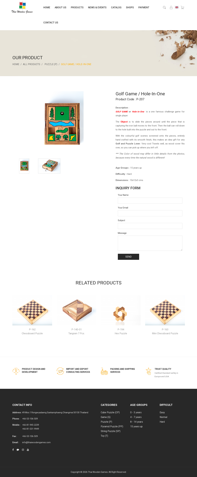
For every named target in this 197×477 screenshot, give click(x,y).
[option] (24, 166)
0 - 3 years (136, 412)
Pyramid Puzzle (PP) (112, 426)
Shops (130, 7)
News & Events (97, 7)
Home (46, 7)
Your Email (123, 208)
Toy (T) (104, 435)
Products (77, 7)
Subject (121, 220)
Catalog (116, 7)
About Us (60, 7)
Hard (162, 421)
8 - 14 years (136, 421)
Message (122, 233)
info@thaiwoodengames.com (36, 442)
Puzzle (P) (51, 64)
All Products (31, 64)
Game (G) (105, 417)
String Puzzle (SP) (110, 431)
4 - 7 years (136, 417)
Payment (143, 7)
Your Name (123, 195)
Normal (163, 417)
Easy (162, 412)
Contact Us (50, 22)
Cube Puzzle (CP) (110, 412)
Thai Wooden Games (98, 472)
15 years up (136, 426)
